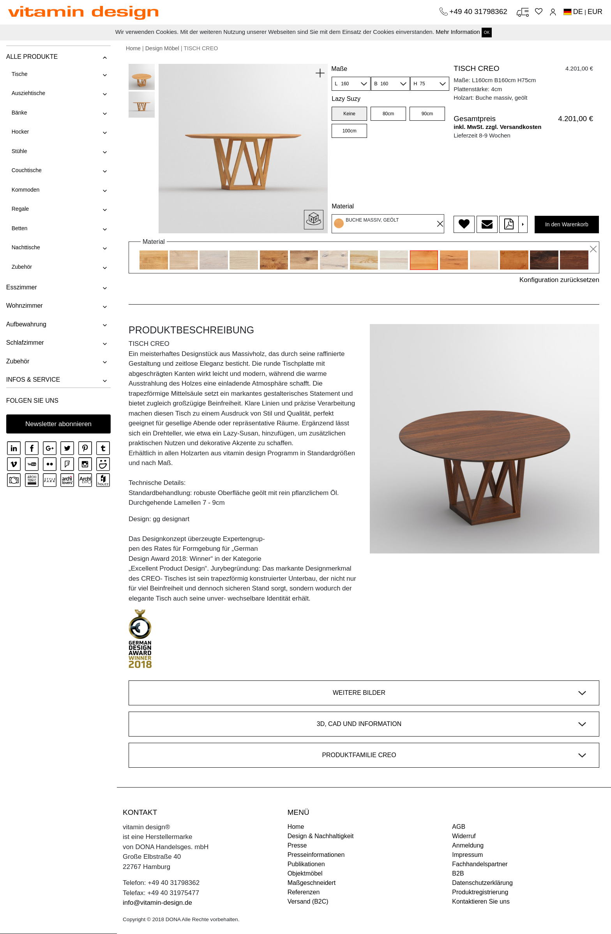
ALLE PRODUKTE (31, 56)
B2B (458, 873)
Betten (19, 228)
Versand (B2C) (308, 901)
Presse (297, 845)
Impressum (467, 854)
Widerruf (463, 836)
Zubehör (21, 267)
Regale (19, 209)
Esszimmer (21, 287)
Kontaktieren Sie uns (481, 901)
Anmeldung (468, 845)
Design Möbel (162, 48)
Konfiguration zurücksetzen (559, 280)
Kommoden (25, 190)
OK (486, 32)
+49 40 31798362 (479, 11)
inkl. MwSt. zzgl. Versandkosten (497, 126)
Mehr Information (458, 31)
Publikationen (306, 864)
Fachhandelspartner (479, 864)
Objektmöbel (305, 873)
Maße (339, 68)
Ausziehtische (28, 93)
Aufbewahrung (26, 324)
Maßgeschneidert (312, 882)
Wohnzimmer (24, 305)
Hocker (19, 132)
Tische (19, 74)
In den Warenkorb (566, 224)
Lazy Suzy (346, 98)
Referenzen (304, 892)
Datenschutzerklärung (482, 882)
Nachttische (25, 247)
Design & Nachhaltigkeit (321, 836)
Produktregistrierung (480, 892)
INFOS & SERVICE (33, 379)
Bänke (19, 112)
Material (343, 206)
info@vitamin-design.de (157, 902)
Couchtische (26, 170)
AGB (458, 826)
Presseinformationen (316, 854)
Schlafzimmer (25, 342)
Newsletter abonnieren (58, 424)
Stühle (19, 151)
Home (133, 48)
